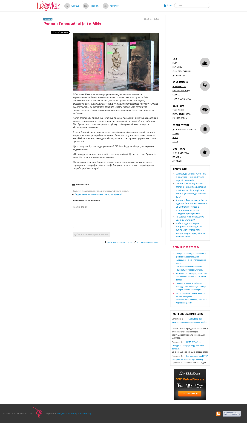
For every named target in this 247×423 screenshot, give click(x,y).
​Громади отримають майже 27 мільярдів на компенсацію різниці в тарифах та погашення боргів (191, 286)
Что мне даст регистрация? (148, 242)
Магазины (176, 157)
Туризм (175, 133)
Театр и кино (178, 110)
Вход (169, 5)
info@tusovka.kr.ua (66, 413)
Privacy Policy (84, 413)
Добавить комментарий (91, 234)
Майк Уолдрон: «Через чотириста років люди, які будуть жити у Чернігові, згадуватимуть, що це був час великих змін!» (191, 230)
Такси (175, 142)
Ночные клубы (179, 87)
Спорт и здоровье (180, 153)
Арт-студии (177, 161)
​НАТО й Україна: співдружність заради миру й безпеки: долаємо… (188, 345)
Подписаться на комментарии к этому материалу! (98, 194)
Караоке (176, 95)
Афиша (75, 5)
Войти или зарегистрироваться (119, 242)
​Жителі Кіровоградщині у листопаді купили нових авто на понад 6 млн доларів (191, 276)
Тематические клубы (181, 99)
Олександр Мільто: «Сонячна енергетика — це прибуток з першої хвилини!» (191, 177)
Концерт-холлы (179, 118)
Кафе (174, 63)
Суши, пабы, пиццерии (182, 71)
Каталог (114, 5)
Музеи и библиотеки (181, 114)
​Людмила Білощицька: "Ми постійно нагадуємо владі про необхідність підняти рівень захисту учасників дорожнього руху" (191, 190)
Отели (175, 138)
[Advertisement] (193, 34)
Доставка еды (178, 75)
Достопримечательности (184, 129)
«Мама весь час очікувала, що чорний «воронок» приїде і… (189, 322)
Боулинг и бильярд (181, 91)
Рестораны (177, 67)
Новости (94, 5)
